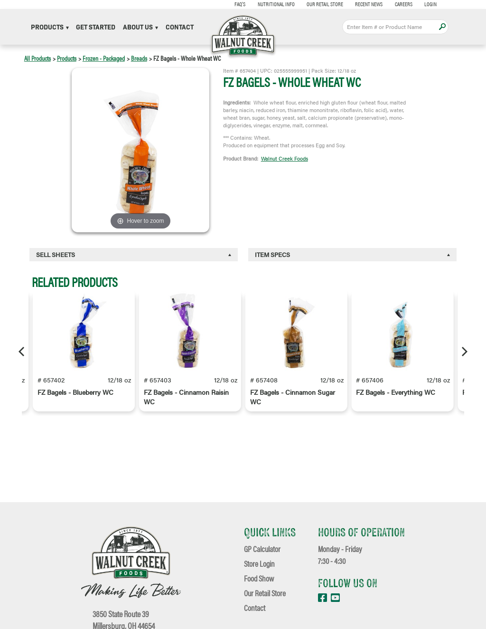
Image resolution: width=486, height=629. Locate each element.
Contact (180, 26)
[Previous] (22, 351)
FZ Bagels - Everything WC (395, 392)
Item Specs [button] (272, 254)
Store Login (259, 563)
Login (430, 4)
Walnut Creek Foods (284, 158)
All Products (37, 58)
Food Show (259, 578)
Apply (442, 26)
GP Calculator (262, 548)
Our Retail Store (325, 4)
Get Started (95, 26)
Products (50, 26)
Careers (403, 4)
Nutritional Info (276, 4)
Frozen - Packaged (104, 58)
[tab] (133, 254)
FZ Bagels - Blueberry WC (75, 392)
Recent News (369, 4)
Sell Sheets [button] (55, 254)
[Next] (463, 351)
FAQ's (239, 4)
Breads (139, 58)
